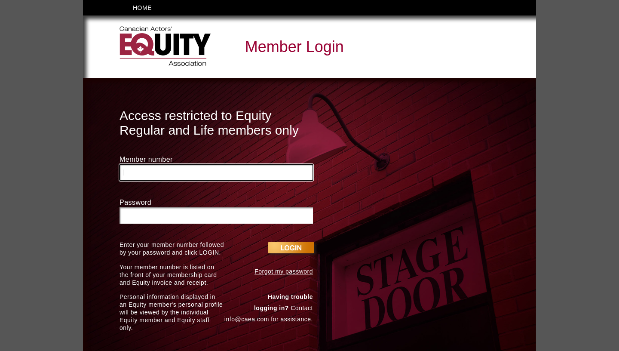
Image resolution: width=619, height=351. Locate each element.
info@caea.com (246, 319)
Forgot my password (283, 271)
